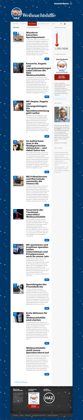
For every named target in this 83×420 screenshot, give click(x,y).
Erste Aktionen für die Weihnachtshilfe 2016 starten (36, 316)
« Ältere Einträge (20, 382)
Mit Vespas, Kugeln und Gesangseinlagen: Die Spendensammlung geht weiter (37, 107)
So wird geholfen (23, 23)
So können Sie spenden (59, 99)
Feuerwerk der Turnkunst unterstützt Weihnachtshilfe (35, 213)
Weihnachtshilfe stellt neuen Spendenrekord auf (37, 350)
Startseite (16, 27)
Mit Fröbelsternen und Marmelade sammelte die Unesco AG (36, 180)
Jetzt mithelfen (32, 23)
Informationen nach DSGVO (39, 415)
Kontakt (21, 415)
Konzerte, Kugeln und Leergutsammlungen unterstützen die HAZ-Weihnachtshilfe (38, 69)
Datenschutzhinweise (53, 415)
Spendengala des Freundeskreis (36, 285)
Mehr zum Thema (17, 404)
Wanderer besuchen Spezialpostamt (35, 35)
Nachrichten (15, 23)
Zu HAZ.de (53, 23)
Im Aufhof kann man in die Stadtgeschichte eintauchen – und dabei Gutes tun (36, 146)
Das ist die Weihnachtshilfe (43, 23)
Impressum (28, 415)
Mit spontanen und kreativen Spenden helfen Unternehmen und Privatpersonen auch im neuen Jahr (37, 250)
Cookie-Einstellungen (49, 405)
